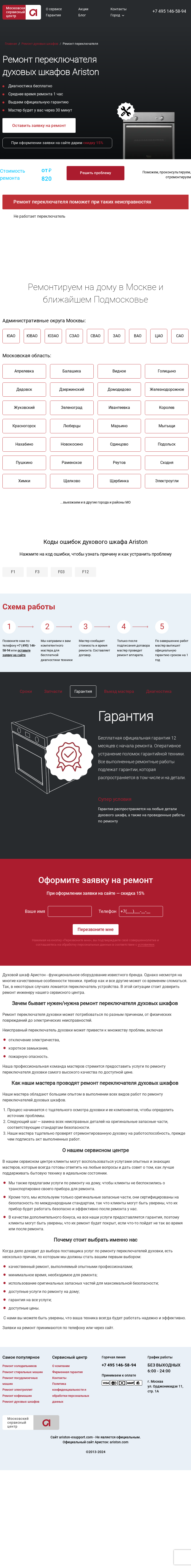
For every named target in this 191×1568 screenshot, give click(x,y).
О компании (61, 1366)
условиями (146, 945)
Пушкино (24, 462)
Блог (82, 15)
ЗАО (117, 336)
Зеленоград (71, 407)
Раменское (72, 462)
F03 (61, 572)
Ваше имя (35, 911)
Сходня (166, 462)
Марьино (119, 426)
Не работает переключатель (39, 216)
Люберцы (71, 426)
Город (115, 15)
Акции (83, 9)
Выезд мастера (119, 691)
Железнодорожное (167, 389)
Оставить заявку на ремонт (39, 125)
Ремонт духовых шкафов (20, 1401)
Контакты (119, 9)
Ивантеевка (119, 407)
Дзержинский (71, 389)
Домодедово (119, 389)
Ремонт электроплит (17, 1390)
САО (180, 336)
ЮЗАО (53, 336)
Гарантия (53, 15)
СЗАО (74, 336)
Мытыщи (167, 426)
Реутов (119, 462)
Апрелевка (24, 371)
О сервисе (54, 9)
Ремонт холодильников (19, 1366)
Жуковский (24, 407)
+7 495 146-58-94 (169, 11)
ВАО (137, 336)
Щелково (71, 481)
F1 (13, 572)
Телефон (107, 911)
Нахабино (24, 444)
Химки (24, 481)
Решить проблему (95, 173)
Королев (166, 407)
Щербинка (119, 481)
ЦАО (159, 336)
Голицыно (167, 371)
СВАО (95, 336)
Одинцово (119, 444)
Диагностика (158, 691)
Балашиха (71, 371)
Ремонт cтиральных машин (22, 1372)
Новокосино (72, 444)
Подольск (167, 444)
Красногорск (24, 426)
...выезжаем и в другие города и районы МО (95, 502)
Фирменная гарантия (67, 1372)
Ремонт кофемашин (17, 1396)
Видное (119, 371)
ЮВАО (32, 336)
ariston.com (119, 1442)
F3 (37, 572)
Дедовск (24, 389)
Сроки (26, 691)
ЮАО (11, 336)
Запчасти (53, 691)
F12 (85, 572)
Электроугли (167, 481)
